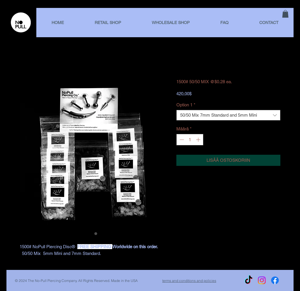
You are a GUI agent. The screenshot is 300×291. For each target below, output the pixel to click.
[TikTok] (248, 280)
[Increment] (199, 139)
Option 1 (185, 104)
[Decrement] (181, 139)
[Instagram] (262, 280)
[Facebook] (275, 280)
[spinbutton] (190, 139)
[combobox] (228, 115)
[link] (285, 14)
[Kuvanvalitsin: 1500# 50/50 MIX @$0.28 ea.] (90, 233)
